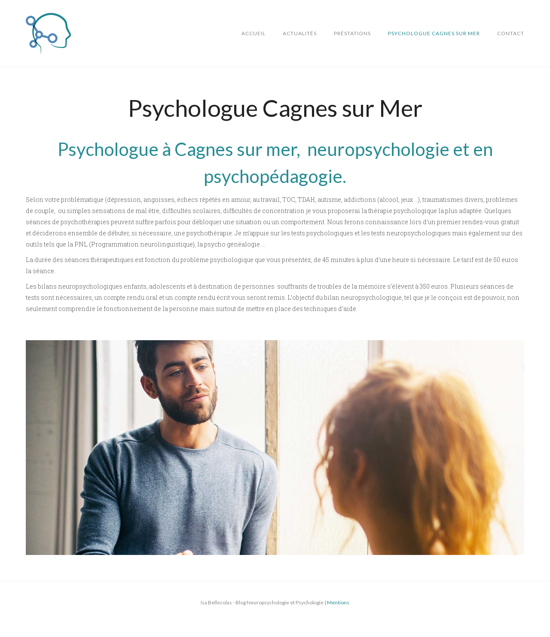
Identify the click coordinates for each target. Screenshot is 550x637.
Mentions (338, 602)
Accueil (253, 33)
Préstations (352, 33)
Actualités (300, 33)
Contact (510, 33)
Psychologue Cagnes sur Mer (434, 33)
